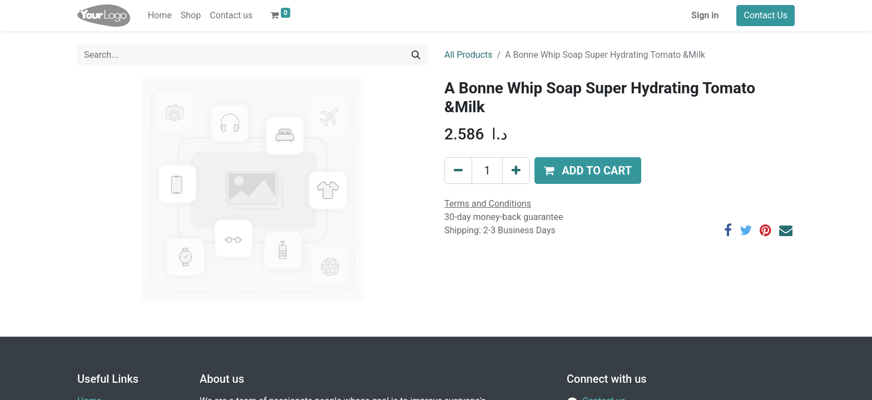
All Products (468, 54)
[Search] (416, 55)
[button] (587, 170)
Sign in (705, 15)
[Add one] (516, 170)
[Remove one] (458, 170)
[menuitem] (159, 15)
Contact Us (765, 15)
